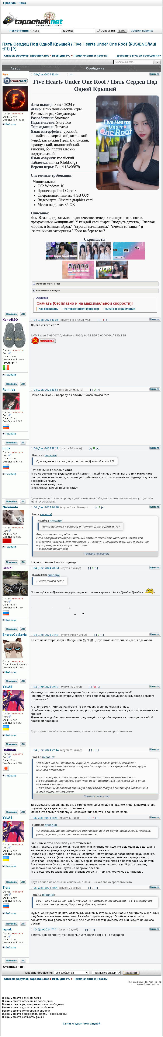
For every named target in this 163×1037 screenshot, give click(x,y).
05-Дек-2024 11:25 (45, 817)
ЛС (23, 313)
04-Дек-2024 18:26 (46, 319)
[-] (99, 319)
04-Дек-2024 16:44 (46, 74)
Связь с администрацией (81, 1023)
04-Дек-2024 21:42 (46, 634)
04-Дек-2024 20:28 (46, 507)
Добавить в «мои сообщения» (139, 55)
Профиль (11, 313)
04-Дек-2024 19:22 (46, 448)
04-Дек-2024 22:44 (46, 750)
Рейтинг (11, 124)
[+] (71, 74)
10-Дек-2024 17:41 (45, 929)
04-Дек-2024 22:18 (46, 687)
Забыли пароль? (142, 30)
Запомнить (106, 30)
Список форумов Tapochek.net (26, 55)
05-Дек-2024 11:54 (46, 887)
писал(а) (51, 455)
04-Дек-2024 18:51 (46, 389)
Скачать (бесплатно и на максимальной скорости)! (85, 303)
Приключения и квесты (90, 55)
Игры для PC (61, 55)
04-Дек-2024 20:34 (46, 568)
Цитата (154, 73)
